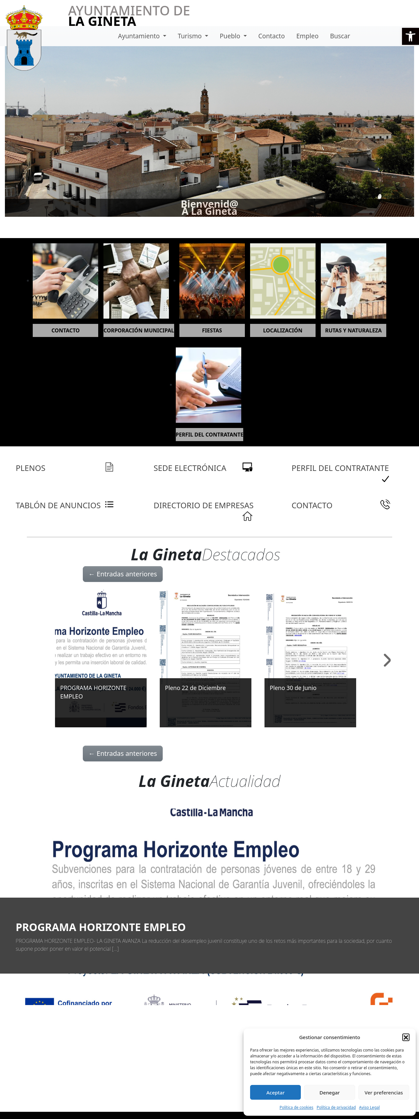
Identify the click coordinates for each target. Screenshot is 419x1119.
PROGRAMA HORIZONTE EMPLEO (101, 927)
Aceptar (275, 1092)
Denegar (329, 1092)
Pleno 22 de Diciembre (195, 688)
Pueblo (231, 35)
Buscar (340, 35)
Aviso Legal (369, 1107)
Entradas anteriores (122, 573)
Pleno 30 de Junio (293, 688)
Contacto (271, 35)
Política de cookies (296, 1107)
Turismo (190, 35)
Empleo (307, 35)
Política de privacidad (336, 1107)
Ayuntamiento (139, 35)
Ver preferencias (384, 1092)
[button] (410, 36)
